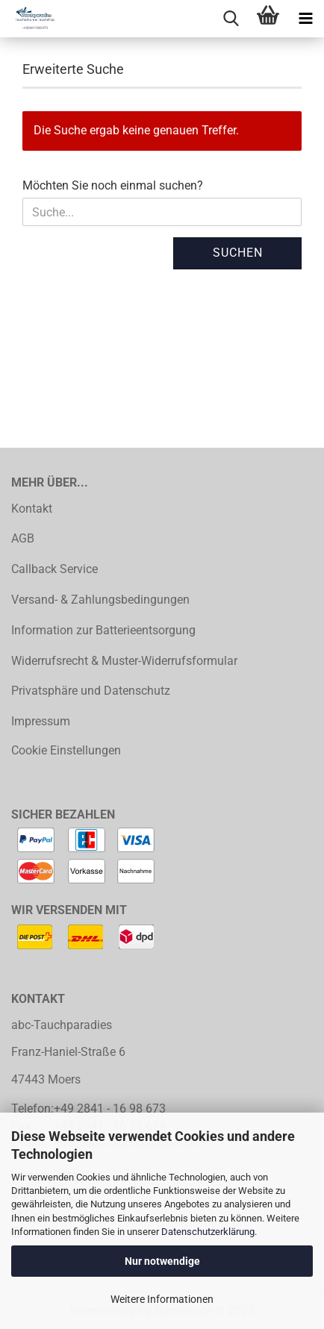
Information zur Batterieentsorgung (103, 630)
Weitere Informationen (162, 1299)
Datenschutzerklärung (208, 1231)
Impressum (40, 721)
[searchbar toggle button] (230, 18)
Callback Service (54, 569)
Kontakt (31, 508)
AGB (22, 538)
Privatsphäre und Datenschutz (90, 691)
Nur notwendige (162, 1261)
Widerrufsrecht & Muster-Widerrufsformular (124, 661)
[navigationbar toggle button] (305, 18)
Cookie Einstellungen (66, 750)
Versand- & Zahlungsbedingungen (100, 599)
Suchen (238, 253)
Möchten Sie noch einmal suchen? (112, 185)
